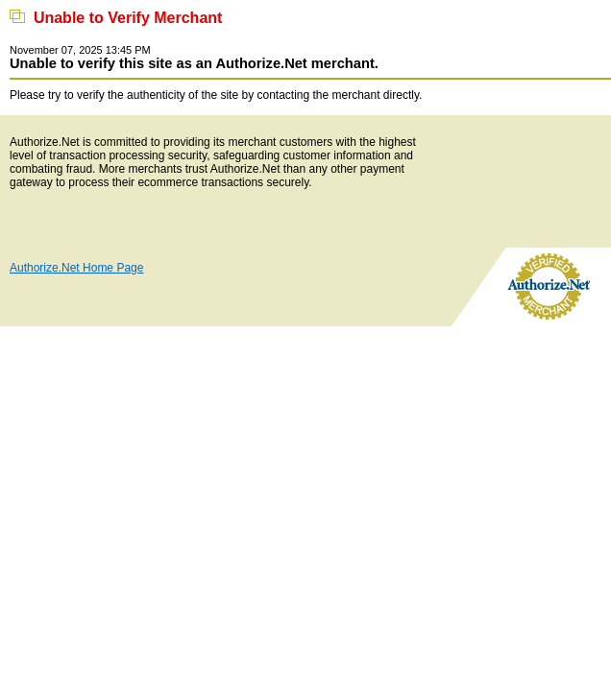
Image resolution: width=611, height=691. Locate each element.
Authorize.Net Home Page (76, 267)
